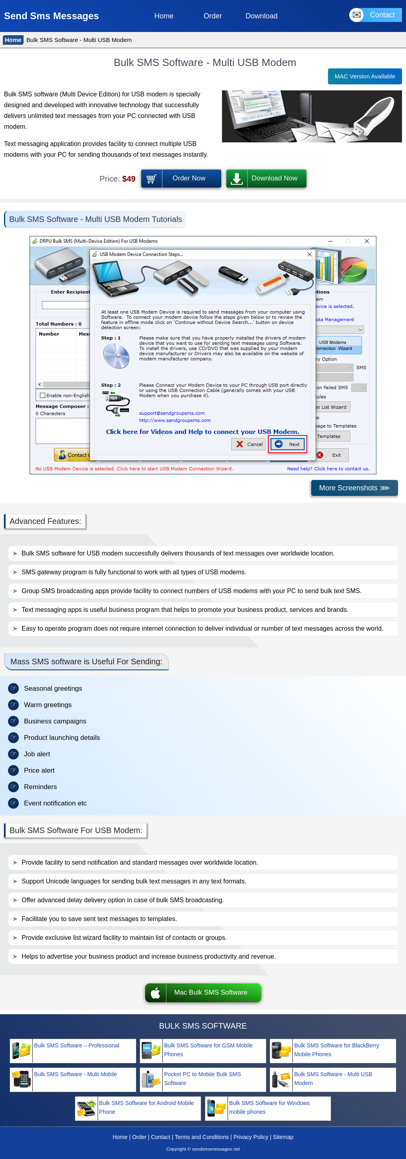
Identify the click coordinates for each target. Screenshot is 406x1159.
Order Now (189, 178)
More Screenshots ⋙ (354, 488)
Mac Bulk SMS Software (211, 992)
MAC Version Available (365, 76)
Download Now (274, 178)
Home (13, 39)
